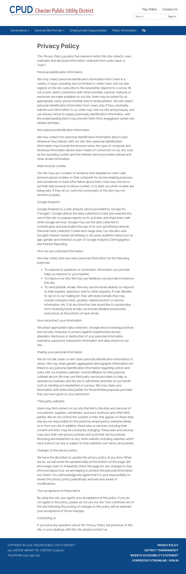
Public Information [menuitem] (124, 30)
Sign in (173, 560)
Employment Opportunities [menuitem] (88, 30)
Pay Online (149, 9)
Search (172, 16)
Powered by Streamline (149, 560)
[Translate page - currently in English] (143, 30)
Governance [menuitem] (18, 30)
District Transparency (161, 550)
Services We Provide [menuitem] (48, 30)
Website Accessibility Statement (154, 555)
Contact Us (169, 9)
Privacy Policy (167, 545)
